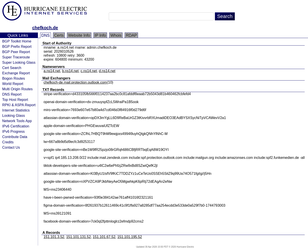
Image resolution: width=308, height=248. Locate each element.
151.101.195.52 (129, 237)
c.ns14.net (88, 71)
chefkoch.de (45, 27)
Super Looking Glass (18, 62)
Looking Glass (13, 115)
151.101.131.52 (78, 237)
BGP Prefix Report (17, 46)
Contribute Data (14, 137)
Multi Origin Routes (17, 89)
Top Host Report (15, 100)
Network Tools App (17, 121)
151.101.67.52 (104, 237)
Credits (7, 142)
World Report (12, 84)
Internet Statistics (16, 110)
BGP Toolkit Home (16, 41)
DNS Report (11, 94)
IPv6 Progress (13, 131)
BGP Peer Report (16, 52)
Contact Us (11, 147)
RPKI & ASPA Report (19, 105)
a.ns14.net (52, 71)
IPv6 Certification (15, 126)
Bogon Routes (13, 78)
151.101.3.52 (54, 237)
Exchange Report (16, 73)
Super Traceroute (16, 57)
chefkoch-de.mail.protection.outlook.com (75, 82)
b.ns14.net (70, 71)
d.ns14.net (107, 71)
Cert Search (11, 68)
